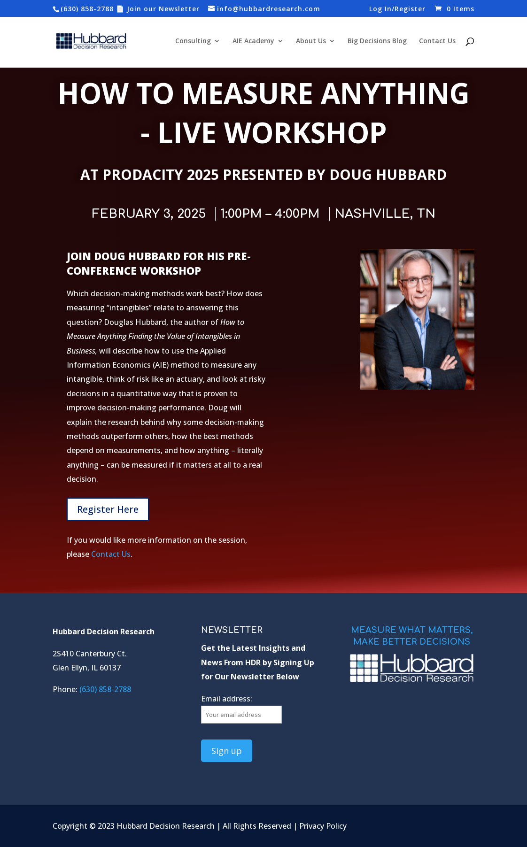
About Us (311, 41)
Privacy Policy (323, 826)
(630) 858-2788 (87, 8)
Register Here (108, 509)
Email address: (226, 698)
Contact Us (437, 41)
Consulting (193, 41)
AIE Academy (253, 41)
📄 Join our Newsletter (158, 8)
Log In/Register (397, 9)
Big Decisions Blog (377, 41)
